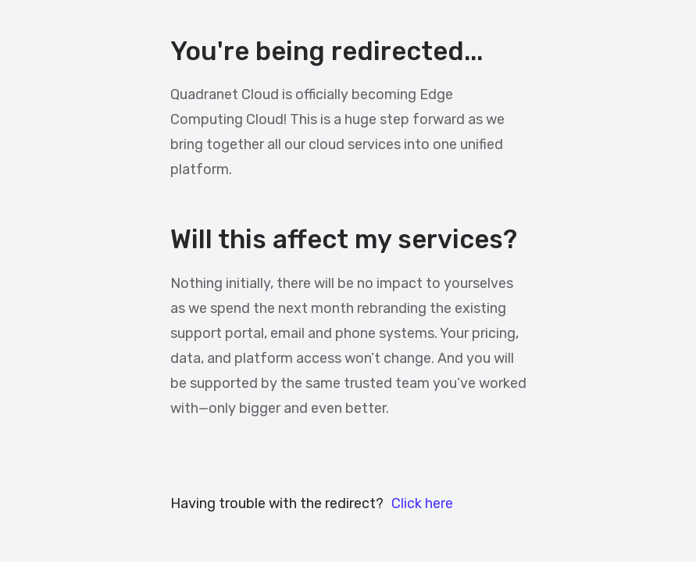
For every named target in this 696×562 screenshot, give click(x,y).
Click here (422, 503)
